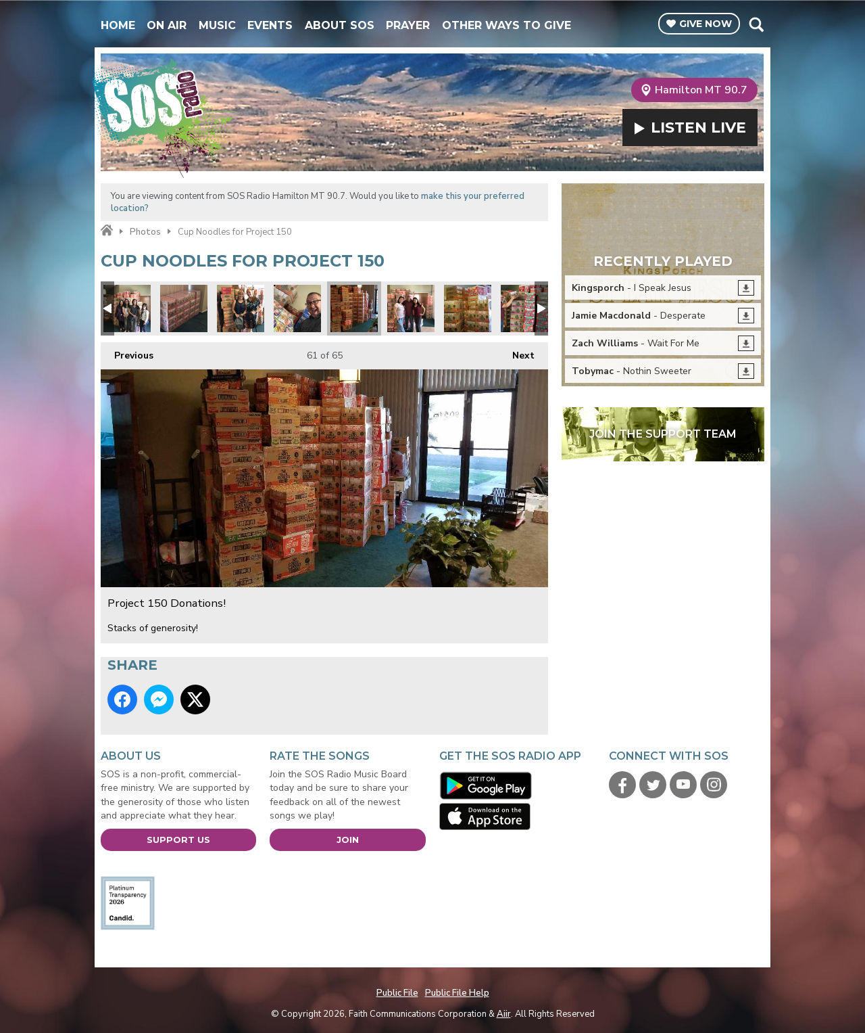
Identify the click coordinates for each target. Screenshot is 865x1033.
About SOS (339, 25)
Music (217, 25)
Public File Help (457, 993)
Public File (397, 993)
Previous (127, 352)
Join (348, 839)
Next (517, 352)
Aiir (504, 1014)
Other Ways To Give (506, 25)
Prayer (408, 25)
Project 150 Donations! (127, 308)
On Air (167, 25)
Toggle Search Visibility (756, 24)
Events (270, 25)
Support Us (178, 839)
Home (118, 25)
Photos (145, 232)
